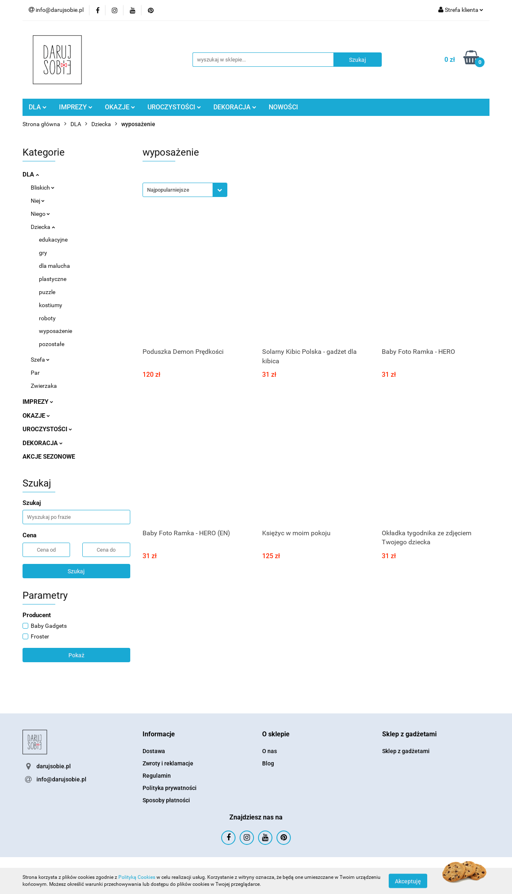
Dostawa (154, 751)
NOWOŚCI (283, 107)
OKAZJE (120, 107)
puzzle (47, 292)
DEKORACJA (234, 107)
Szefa (40, 359)
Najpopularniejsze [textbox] (168, 190)
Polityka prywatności (170, 788)
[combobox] (185, 190)
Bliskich (42, 187)
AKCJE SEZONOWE (49, 456)
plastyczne (52, 279)
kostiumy (50, 305)
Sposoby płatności (166, 800)
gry (43, 252)
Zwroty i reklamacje (168, 763)
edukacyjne (53, 239)
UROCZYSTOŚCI (174, 107)
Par (35, 372)
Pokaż (76, 655)
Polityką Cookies (136, 877)
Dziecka (43, 227)
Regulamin (157, 775)
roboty (47, 318)
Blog (268, 763)
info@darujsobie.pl (61, 779)
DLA (38, 107)
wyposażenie (55, 331)
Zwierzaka (44, 385)
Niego (40, 213)
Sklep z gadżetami (406, 751)
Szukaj (76, 571)
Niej (38, 200)
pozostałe (51, 344)
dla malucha (54, 266)
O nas (269, 751)
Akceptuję (408, 881)
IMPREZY (76, 107)
